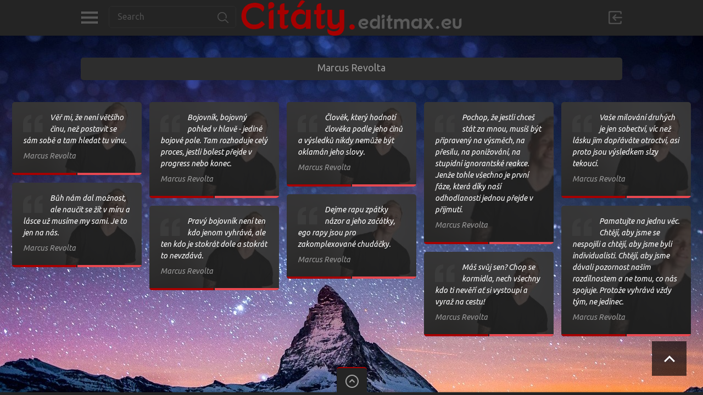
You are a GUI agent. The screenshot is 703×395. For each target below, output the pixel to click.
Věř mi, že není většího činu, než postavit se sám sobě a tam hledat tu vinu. (74, 129)
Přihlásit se (615, 17)
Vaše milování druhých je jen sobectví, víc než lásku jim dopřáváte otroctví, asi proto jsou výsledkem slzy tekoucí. (625, 140)
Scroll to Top (669, 358)
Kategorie (89, 18)
